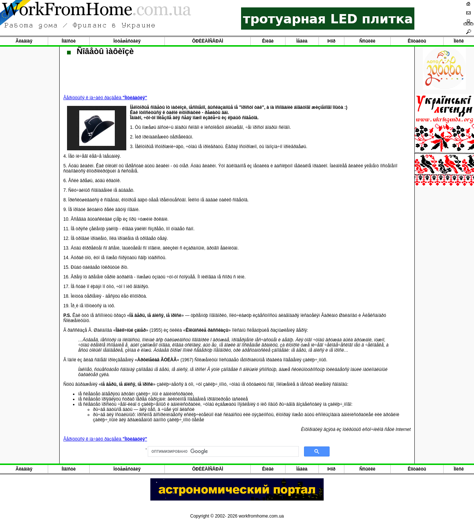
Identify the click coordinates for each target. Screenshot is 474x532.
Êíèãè (268, 41)
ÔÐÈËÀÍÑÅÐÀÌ (207, 41)
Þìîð (331, 41)
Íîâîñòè (68, 41)
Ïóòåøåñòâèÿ (126, 41)
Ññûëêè (367, 41)
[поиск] (222, 451)
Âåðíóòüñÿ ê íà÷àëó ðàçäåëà (105, 97)
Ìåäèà (301, 41)
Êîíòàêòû (417, 41)
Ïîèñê (459, 41)
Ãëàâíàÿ (24, 41)
